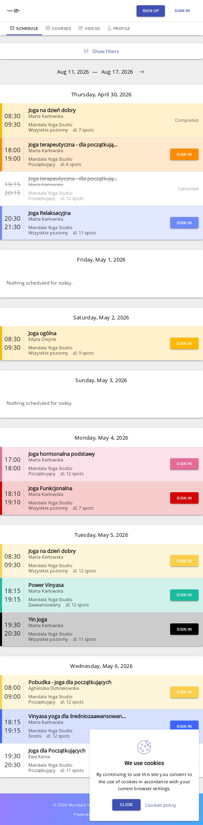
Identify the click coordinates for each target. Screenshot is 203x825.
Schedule (24, 28)
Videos (89, 28)
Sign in (182, 11)
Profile (118, 28)
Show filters (102, 51)
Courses (58, 28)
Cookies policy (160, 805)
